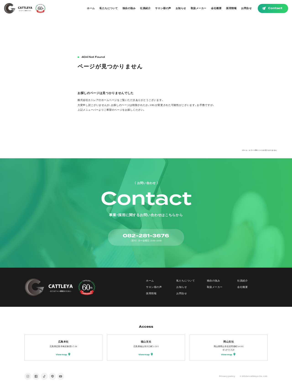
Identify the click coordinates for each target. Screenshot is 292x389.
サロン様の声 (163, 8)
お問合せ (246, 8)
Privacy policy (227, 376)
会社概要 (216, 8)
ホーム (91, 8)
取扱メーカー (198, 8)
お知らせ (181, 8)
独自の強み (129, 8)
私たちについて (108, 8)
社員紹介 (145, 8)
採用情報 (231, 8)
